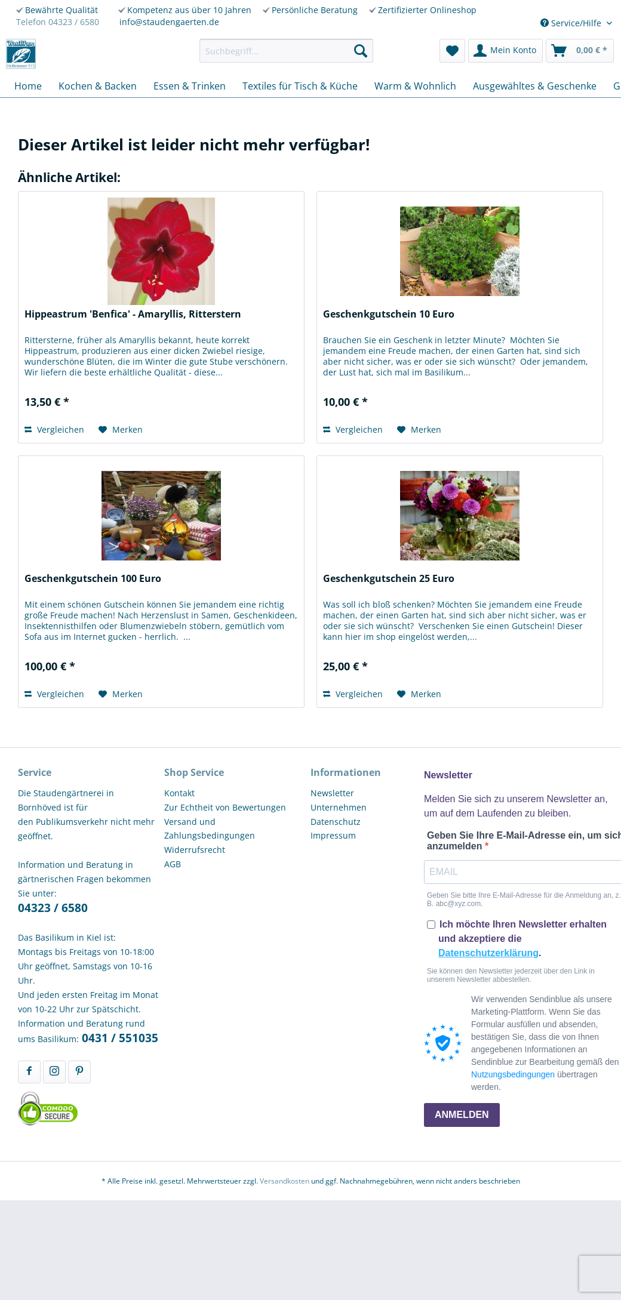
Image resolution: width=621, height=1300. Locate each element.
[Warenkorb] (580, 51)
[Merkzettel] (452, 51)
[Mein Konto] (505, 51)
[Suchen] (360, 51)
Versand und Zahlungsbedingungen (209, 829)
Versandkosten (284, 1181)
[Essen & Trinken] (189, 86)
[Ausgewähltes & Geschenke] (535, 86)
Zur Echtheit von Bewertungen (225, 807)
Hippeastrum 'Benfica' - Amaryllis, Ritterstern (132, 314)
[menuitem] (286, 51)
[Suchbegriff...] (286, 51)
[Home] (28, 86)
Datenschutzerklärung (488, 953)
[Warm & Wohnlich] (415, 86)
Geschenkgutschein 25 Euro (388, 578)
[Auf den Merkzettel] (121, 430)
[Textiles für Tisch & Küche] (300, 86)
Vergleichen (54, 429)
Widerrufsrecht (194, 849)
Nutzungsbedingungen (513, 1074)
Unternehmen (338, 807)
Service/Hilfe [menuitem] (572, 23)
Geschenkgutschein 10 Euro (388, 314)
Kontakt (179, 793)
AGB (172, 864)
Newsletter (332, 793)
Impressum (333, 835)
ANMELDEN (462, 1115)
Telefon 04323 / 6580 (57, 21)
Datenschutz (335, 821)
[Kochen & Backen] (97, 86)
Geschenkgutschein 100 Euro (92, 578)
